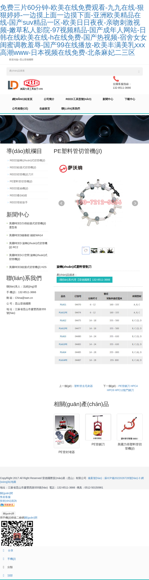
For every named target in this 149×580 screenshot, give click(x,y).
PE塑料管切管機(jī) (21, 181)
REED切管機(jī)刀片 (22, 174)
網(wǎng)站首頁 (22, 99)
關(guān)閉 (8, 513)
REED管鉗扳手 (19, 202)
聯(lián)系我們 (70, 108)
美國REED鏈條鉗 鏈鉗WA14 (26, 235)
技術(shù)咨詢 (8, 500)
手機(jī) (8, 558)
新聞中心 (108, 99)
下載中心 (130, 99)
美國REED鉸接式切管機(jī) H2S (28, 267)
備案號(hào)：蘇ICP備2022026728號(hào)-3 (114, 478)
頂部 (6, 575)
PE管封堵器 (67, 452)
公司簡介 (49, 99)
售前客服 (5, 496)
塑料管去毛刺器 (83, 385)
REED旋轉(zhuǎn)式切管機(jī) (27, 160)
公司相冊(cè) (20, 108)
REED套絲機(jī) (19, 188)
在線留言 (44, 108)
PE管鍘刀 (98, 444)
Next (135, 203)
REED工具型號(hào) (78, 99)
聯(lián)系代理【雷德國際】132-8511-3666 (84, 279)
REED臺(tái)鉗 (18, 195)
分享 (6, 550)
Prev (62, 203)
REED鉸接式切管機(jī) (23, 167)
